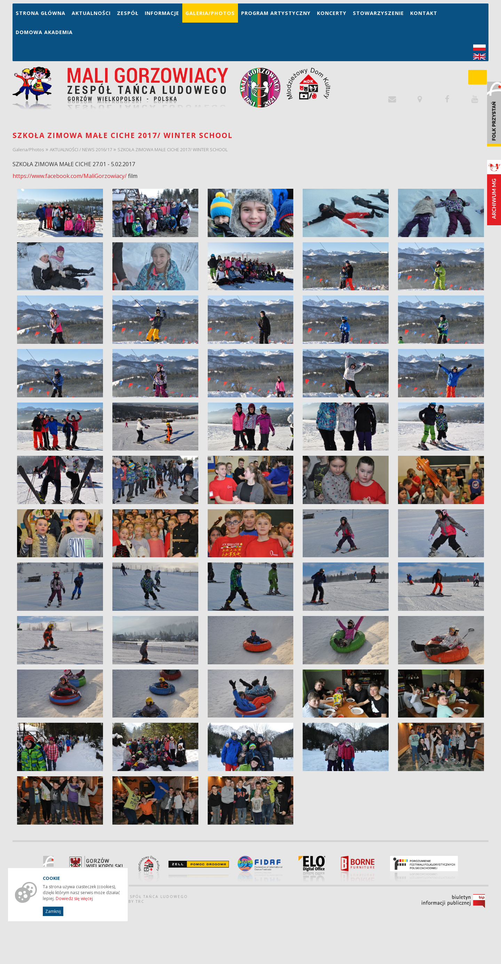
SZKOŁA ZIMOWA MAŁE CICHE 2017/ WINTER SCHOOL (173, 149)
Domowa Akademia (44, 32)
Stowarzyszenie (378, 13)
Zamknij (53, 911)
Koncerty (332, 13)
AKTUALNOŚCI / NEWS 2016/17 (81, 149)
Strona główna (40, 13)
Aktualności (91, 13)
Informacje (162, 13)
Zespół (127, 13)
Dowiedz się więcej (74, 898)
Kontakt (423, 13)
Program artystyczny (276, 13)
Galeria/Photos (210, 13)
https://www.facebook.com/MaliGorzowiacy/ (70, 176)
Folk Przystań (494, 114)
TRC (140, 902)
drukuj (479, 947)
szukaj (481, 79)
